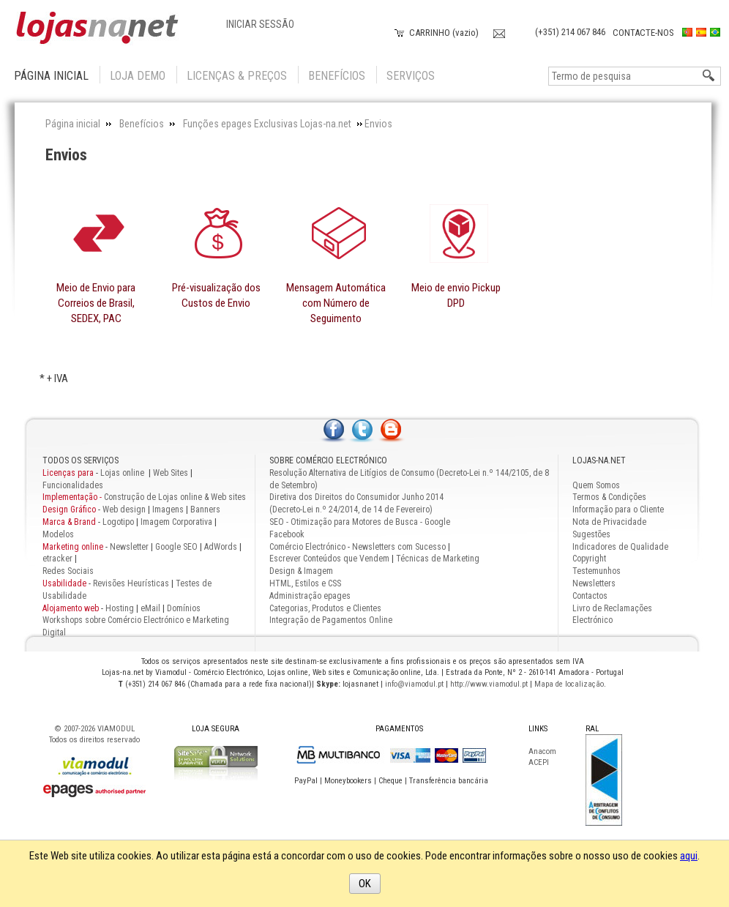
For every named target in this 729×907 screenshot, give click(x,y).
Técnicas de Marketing (437, 558)
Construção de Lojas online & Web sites (144, 497)
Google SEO (176, 547)
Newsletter (129, 547)
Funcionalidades (72, 485)
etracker (57, 558)
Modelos (58, 534)
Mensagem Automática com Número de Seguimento (336, 303)
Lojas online (123, 473)
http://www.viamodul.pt (489, 684)
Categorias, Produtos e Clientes (325, 608)
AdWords (219, 547)
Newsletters (594, 583)
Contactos (590, 596)
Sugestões (591, 534)
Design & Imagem (301, 571)
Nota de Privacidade (609, 522)
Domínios (184, 608)
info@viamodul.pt (414, 684)
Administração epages (310, 596)
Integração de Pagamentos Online (330, 620)
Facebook (286, 534)
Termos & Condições (609, 497)
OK (365, 883)
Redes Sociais (68, 571)
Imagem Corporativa (176, 522)
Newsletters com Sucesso (399, 547)
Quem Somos (596, 485)
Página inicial (51, 76)
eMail (150, 608)
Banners (205, 509)
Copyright (589, 558)
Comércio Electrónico (307, 547)
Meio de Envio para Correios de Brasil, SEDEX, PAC (95, 303)
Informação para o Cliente (618, 509)
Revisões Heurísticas (131, 583)
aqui (689, 855)
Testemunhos (596, 571)
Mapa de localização (569, 684)
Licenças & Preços (237, 76)
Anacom (542, 751)
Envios (66, 155)
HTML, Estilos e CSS (305, 583)
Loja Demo (137, 76)
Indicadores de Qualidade (620, 547)
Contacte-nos (643, 32)
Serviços (410, 76)
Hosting (119, 608)
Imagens (168, 509)
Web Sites (170, 473)
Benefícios (336, 76)
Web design (124, 509)
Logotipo (118, 522)
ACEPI (538, 762)
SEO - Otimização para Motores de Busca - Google (359, 522)
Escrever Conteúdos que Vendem (329, 558)
